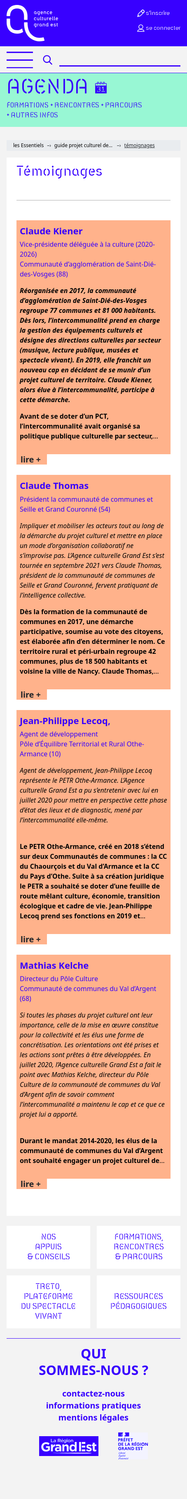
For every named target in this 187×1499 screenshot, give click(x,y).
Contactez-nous (93, 1393)
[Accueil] (32, 23)
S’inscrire (153, 13)
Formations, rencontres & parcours (139, 1247)
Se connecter (158, 28)
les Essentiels (28, 145)
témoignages (139, 145)
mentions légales (93, 1417)
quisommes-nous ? (93, 1361)
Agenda (48, 87)
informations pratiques (93, 1405)
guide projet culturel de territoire (84, 145)
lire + (31, 459)
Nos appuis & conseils (48, 1247)
